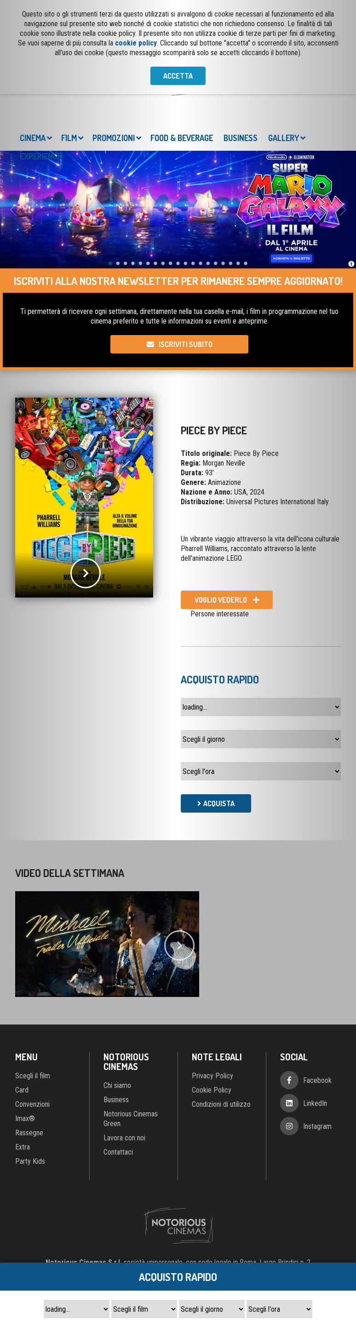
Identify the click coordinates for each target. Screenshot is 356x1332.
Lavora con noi (124, 1137)
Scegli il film (32, 1075)
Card (22, 1090)
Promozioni (113, 138)
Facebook (317, 1080)
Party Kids (30, 1161)
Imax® (25, 1118)
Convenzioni (32, 1104)
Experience (41, 156)
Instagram (317, 1126)
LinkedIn (315, 1103)
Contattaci (118, 1152)
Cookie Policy (211, 1090)
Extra (22, 1147)
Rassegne (29, 1132)
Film (69, 138)
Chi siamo (117, 1085)
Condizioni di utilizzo (221, 1104)
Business (241, 138)
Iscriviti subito (185, 344)
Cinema (33, 138)
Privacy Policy (212, 1075)
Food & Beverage (181, 138)
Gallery (283, 138)
